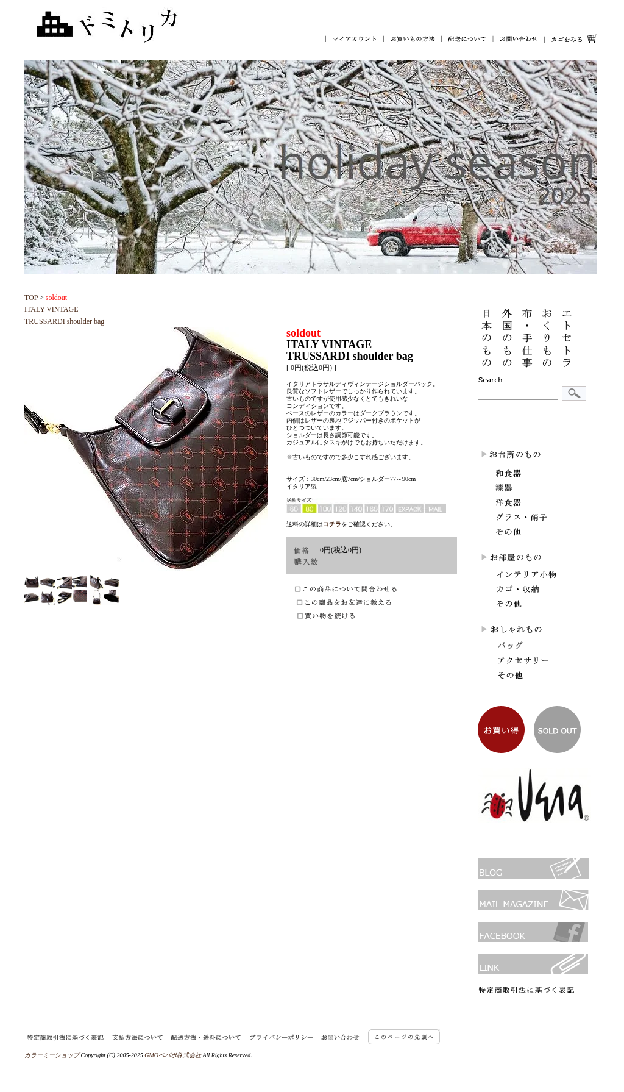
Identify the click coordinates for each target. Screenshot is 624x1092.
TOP (31, 297)
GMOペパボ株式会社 (172, 1055)
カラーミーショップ (51, 1055)
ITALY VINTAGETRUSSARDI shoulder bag (64, 309)
